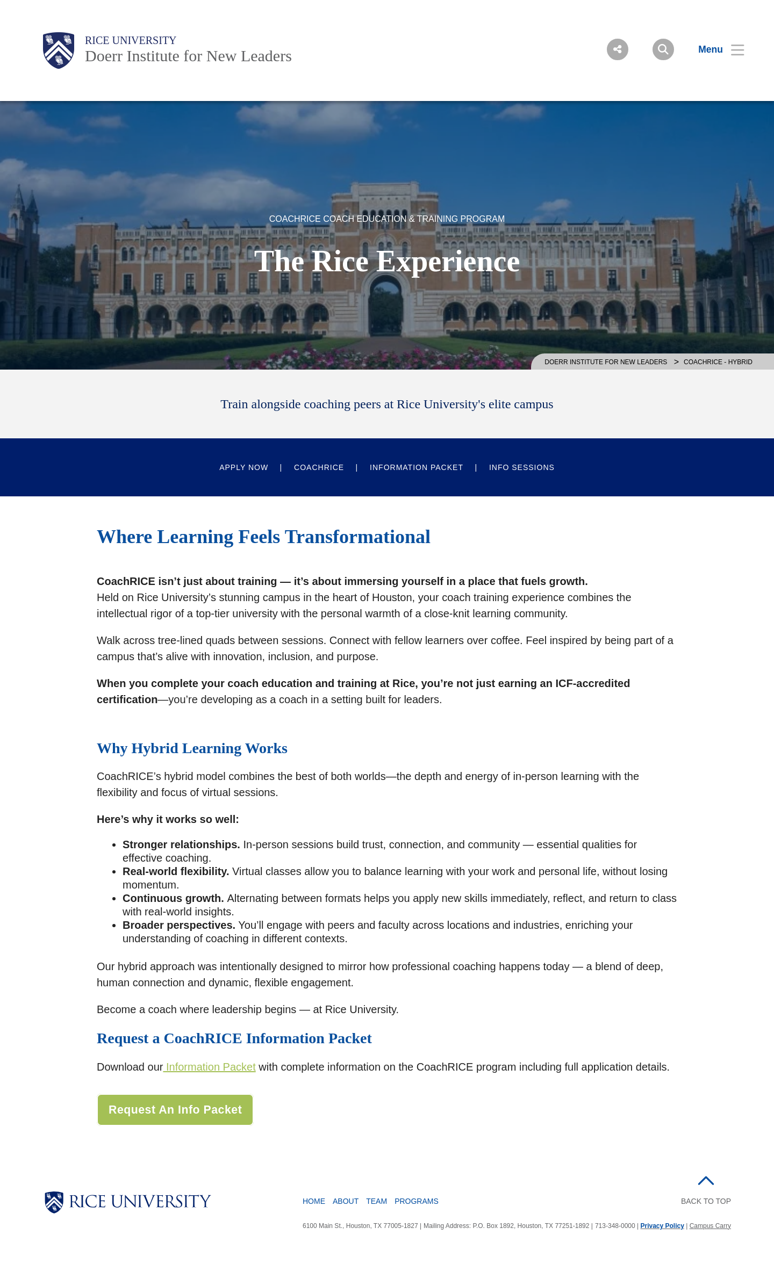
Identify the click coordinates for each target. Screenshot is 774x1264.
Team (376, 1201)
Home (314, 1201)
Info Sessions (522, 467)
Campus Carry (710, 1226)
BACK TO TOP (706, 1201)
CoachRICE (319, 467)
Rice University (131, 40)
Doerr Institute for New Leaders (188, 55)
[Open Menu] (714, 49)
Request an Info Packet (175, 1109)
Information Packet (416, 467)
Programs (417, 1201)
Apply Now (243, 467)
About (346, 1201)
